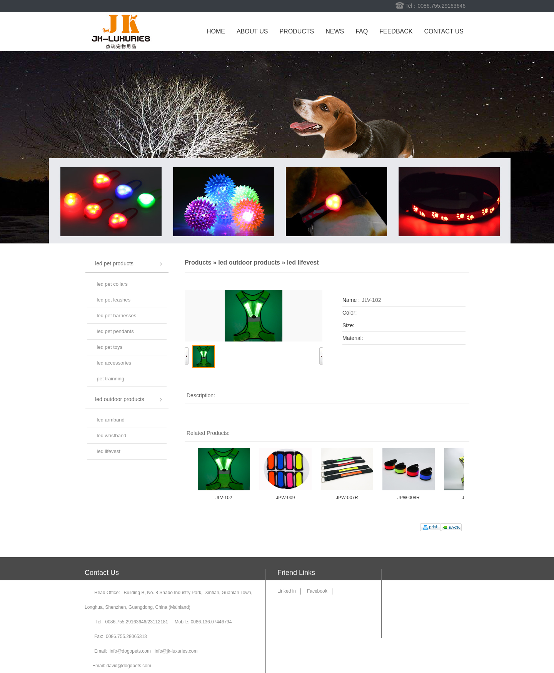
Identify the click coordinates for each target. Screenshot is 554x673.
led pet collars (112, 284)
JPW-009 (287, 497)
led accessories (114, 363)
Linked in (286, 591)
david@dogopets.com (129, 665)
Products (296, 31)
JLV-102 (225, 497)
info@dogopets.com (130, 651)
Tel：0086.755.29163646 (435, 6)
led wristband (112, 435)
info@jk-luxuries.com (176, 651)
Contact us (444, 31)
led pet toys (110, 347)
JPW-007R (349, 497)
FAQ (361, 31)
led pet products (114, 263)
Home (216, 31)
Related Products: (208, 433)
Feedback (395, 31)
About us (252, 31)
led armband (111, 420)
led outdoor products (119, 399)
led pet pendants (115, 331)
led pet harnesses (117, 315)
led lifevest (108, 451)
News (334, 31)
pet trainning (111, 378)
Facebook (317, 591)
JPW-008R (410, 497)
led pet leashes (113, 300)
